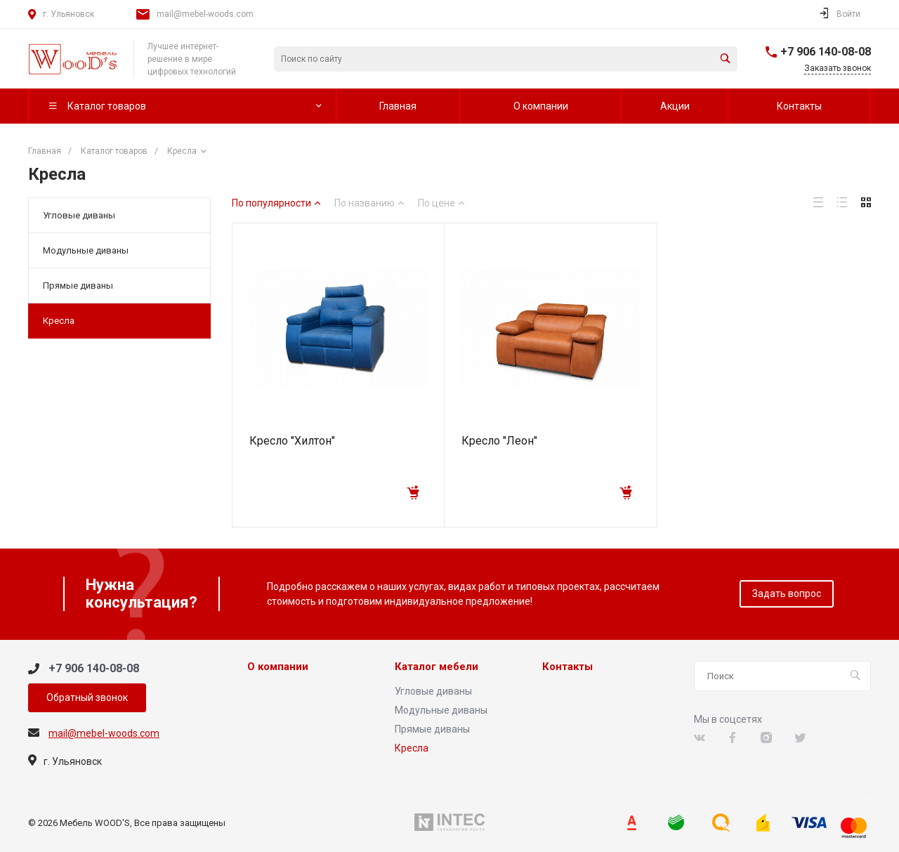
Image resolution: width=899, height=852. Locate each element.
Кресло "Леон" (499, 440)
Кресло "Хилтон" (292, 440)
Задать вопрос (786, 593)
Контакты (567, 667)
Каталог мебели (436, 667)
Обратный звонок (87, 697)
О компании (277, 667)
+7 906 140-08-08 (825, 51)
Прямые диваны (78, 285)
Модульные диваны (86, 250)
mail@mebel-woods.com (205, 14)
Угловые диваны (79, 215)
